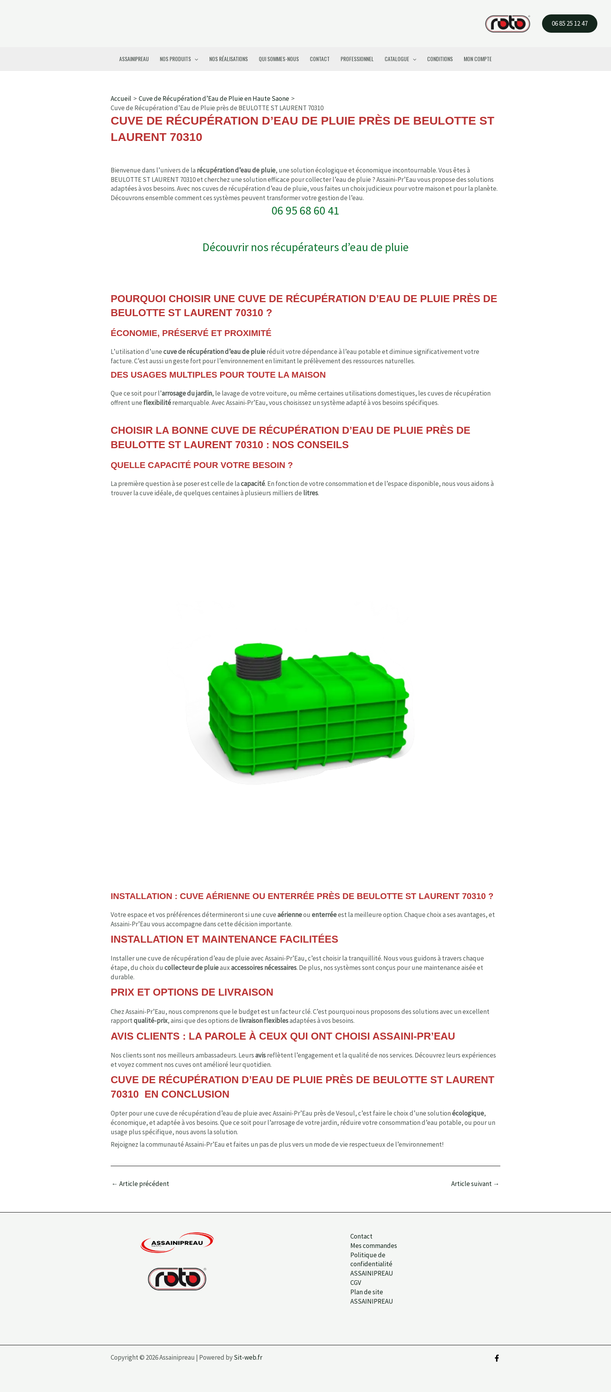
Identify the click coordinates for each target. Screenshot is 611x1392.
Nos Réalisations (228, 59)
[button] (569, 23)
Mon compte (478, 59)
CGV (353, 1282)
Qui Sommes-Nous (279, 59)
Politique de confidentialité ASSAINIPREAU (369, 1264)
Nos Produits (179, 58)
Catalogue (400, 58)
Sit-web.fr (248, 1357)
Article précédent (140, 1184)
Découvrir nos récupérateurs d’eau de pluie (305, 246)
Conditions (440, 59)
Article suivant (475, 1184)
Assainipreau (134, 59)
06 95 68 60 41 (305, 210)
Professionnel (357, 59)
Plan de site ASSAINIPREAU (369, 1297)
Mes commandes (371, 1245)
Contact (320, 59)
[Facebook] (496, 1358)
